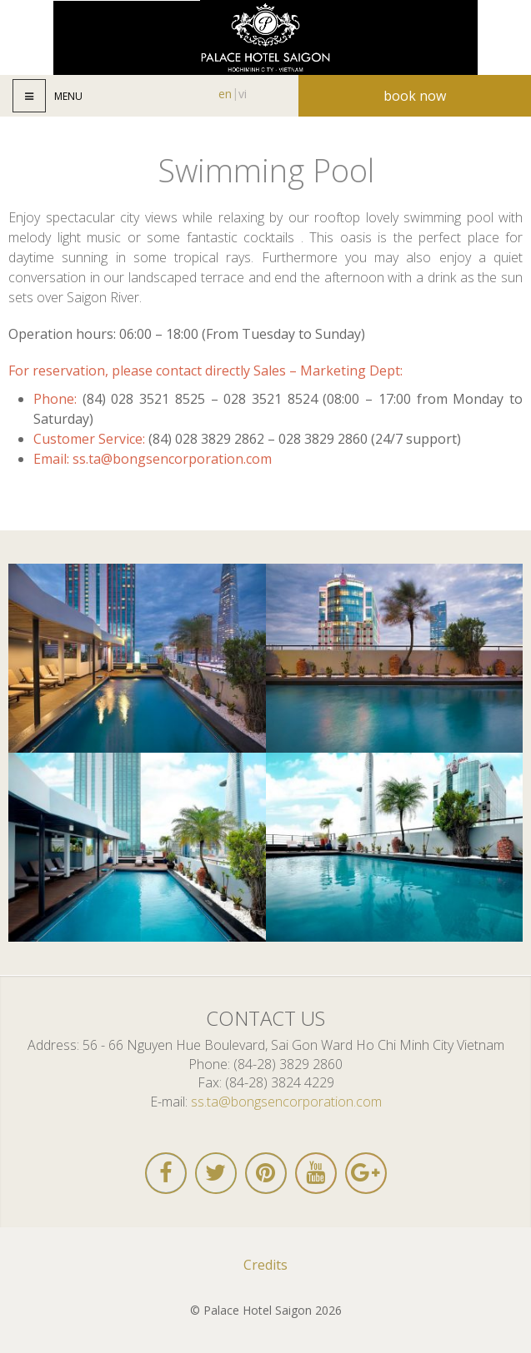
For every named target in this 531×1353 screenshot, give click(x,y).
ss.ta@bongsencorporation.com (172, 459)
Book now (414, 96)
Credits (265, 1265)
